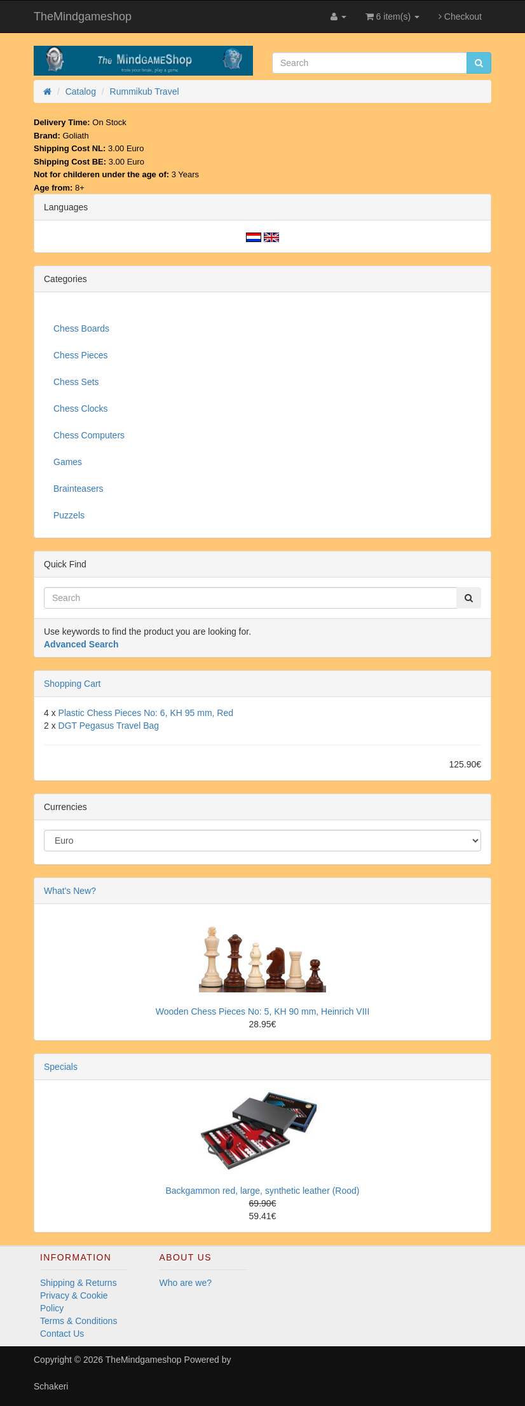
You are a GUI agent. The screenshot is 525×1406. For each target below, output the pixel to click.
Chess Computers (89, 435)
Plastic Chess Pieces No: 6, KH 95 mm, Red (145, 713)
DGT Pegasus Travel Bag (108, 725)
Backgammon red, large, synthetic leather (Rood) (262, 1191)
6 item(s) (392, 16)
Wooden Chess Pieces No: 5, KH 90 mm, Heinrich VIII (263, 1011)
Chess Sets (76, 382)
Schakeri (51, 1386)
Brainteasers (78, 488)
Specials (61, 1067)
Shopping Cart (72, 684)
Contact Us (62, 1333)
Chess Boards (81, 328)
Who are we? (186, 1283)
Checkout (460, 16)
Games (67, 462)
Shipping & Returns (78, 1283)
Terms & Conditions (78, 1321)
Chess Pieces (80, 355)
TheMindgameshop (83, 16)
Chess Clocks (80, 408)
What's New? (70, 891)
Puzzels (69, 515)
